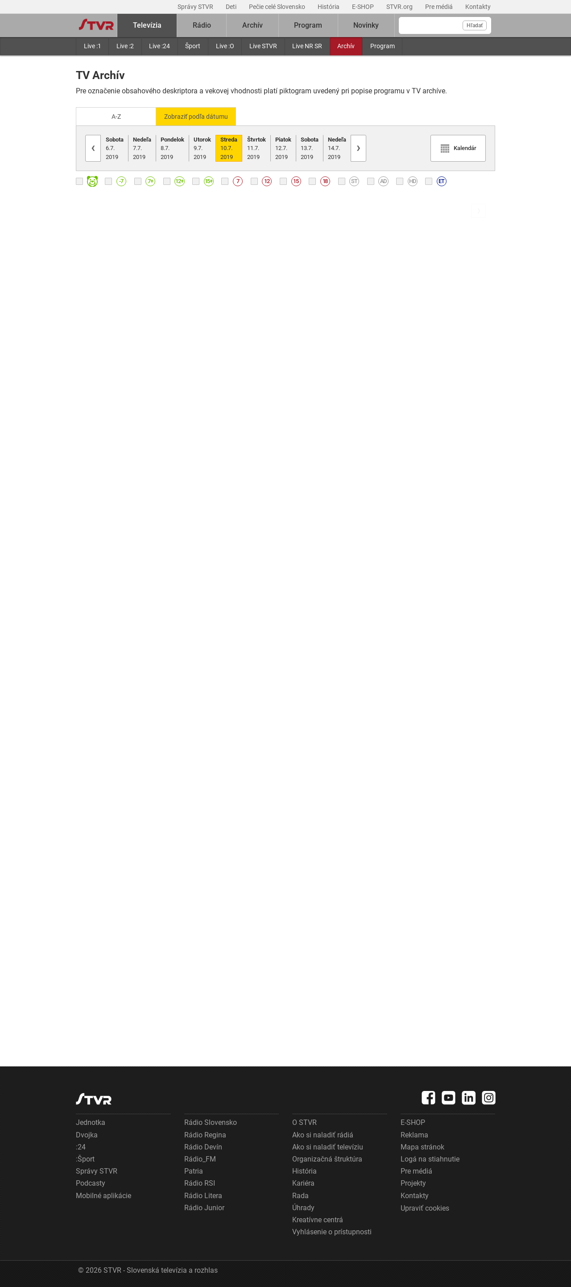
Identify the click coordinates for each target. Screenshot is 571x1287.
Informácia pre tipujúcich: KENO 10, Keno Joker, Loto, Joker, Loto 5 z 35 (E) (231, 681)
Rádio (202, 25)
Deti (232, 6)
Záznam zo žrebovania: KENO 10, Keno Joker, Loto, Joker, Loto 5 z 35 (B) (231, 569)
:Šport (85, 1158)
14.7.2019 (337, 147)
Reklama (414, 1134)
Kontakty (478, 6)
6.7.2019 (115, 147)
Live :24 (159, 46)
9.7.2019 (202, 147)
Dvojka (87, 1134)
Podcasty (90, 1182)
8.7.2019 (172, 147)
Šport (192, 46)
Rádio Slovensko (210, 1122)
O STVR (304, 1122)
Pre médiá (439, 6)
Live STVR (263, 46)
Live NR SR (307, 46)
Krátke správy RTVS (108, 682)
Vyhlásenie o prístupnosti (332, 1231)
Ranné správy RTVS (107, 344)
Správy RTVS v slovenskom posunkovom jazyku (231, 456)
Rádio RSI (199, 1182)
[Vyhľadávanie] (445, 25)
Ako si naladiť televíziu (327, 1146)
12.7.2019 (283, 147)
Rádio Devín (203, 1146)
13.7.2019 (310, 147)
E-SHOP (363, 6)
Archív (346, 46)
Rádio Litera (203, 1195)
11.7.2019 (256, 147)
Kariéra (303, 1182)
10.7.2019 (228, 147)
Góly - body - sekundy (110, 908)
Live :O (225, 46)
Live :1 (92, 46)
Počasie (88, 1020)
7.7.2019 (142, 147)
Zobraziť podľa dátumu (200, 116)
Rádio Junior (204, 1207)
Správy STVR (196, 6)
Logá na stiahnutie (430, 1158)
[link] (166, 319)
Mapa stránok (422, 1146)
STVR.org (400, 6)
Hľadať (475, 25)
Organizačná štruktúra (327, 1158)
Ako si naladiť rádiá (322, 1134)
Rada (300, 1195)
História (329, 6)
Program (382, 46)
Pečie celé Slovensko (277, 6)
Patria (193, 1170)
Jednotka (90, 1122)
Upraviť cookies (425, 1207)
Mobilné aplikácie (103, 1195)
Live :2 (125, 46)
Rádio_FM (200, 1158)
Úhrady (303, 1207)
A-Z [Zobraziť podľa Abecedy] (116, 116)
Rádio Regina (205, 1134)
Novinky (366, 25)
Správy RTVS (97, 457)
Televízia (147, 25)
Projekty (413, 1182)
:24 (81, 1146)
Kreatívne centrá (317, 1219)
